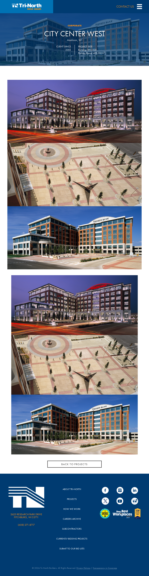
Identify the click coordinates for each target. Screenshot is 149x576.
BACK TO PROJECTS (74, 464)
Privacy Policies (83, 568)
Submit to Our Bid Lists (71, 548)
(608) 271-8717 (26, 524)
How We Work (72, 509)
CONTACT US (125, 6)
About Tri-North (72, 489)
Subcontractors (71, 528)
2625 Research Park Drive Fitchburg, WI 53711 (26, 516)
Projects (72, 499)
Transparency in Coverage (105, 568)
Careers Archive (72, 518)
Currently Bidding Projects (71, 538)
